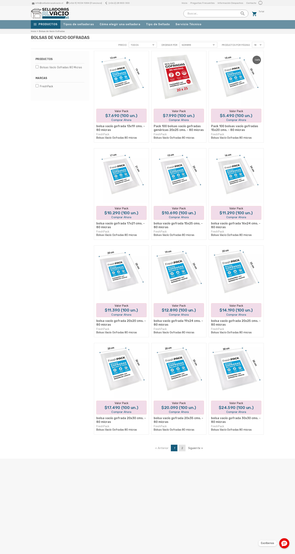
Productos (46, 24)
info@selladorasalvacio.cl (49, 3)
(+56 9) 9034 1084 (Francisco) (85, 3)
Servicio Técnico (188, 24)
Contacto (251, 3)
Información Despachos (230, 3)
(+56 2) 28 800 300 (119, 3)
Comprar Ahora (121, 120)
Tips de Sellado (158, 24)
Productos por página (236, 45)
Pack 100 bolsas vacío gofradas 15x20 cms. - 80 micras (234, 128)
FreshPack (46, 86)
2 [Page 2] (182, 448)
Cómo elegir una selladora (120, 24)
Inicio (184, 3)
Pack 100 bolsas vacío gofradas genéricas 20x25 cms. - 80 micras (179, 128)
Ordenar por (169, 45)
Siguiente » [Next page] (195, 448)
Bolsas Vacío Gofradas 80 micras (61, 67)
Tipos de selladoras (78, 24)
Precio (122, 45)
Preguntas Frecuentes (202, 3)
